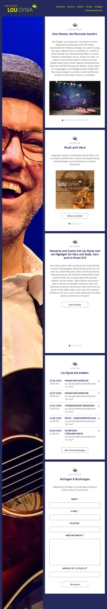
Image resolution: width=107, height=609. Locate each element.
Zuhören (71, 7)
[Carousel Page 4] (71, 120)
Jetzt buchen (75, 305)
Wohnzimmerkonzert (94, 11)
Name (75, 499)
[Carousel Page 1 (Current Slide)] (62, 120)
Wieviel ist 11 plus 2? (74, 568)
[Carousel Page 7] (79, 120)
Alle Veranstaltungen (74, 450)
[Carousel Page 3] (68, 120)
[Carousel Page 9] (84, 120)
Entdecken (60, 7)
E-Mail (75, 511)
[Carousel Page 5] (73, 120)
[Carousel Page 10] (87, 120)
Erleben (80, 7)
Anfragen (99, 7)
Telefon (75, 523)
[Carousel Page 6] (76, 120)
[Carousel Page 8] (82, 120)
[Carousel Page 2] (65, 120)
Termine (89, 7)
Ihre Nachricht (75, 535)
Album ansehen (75, 216)
